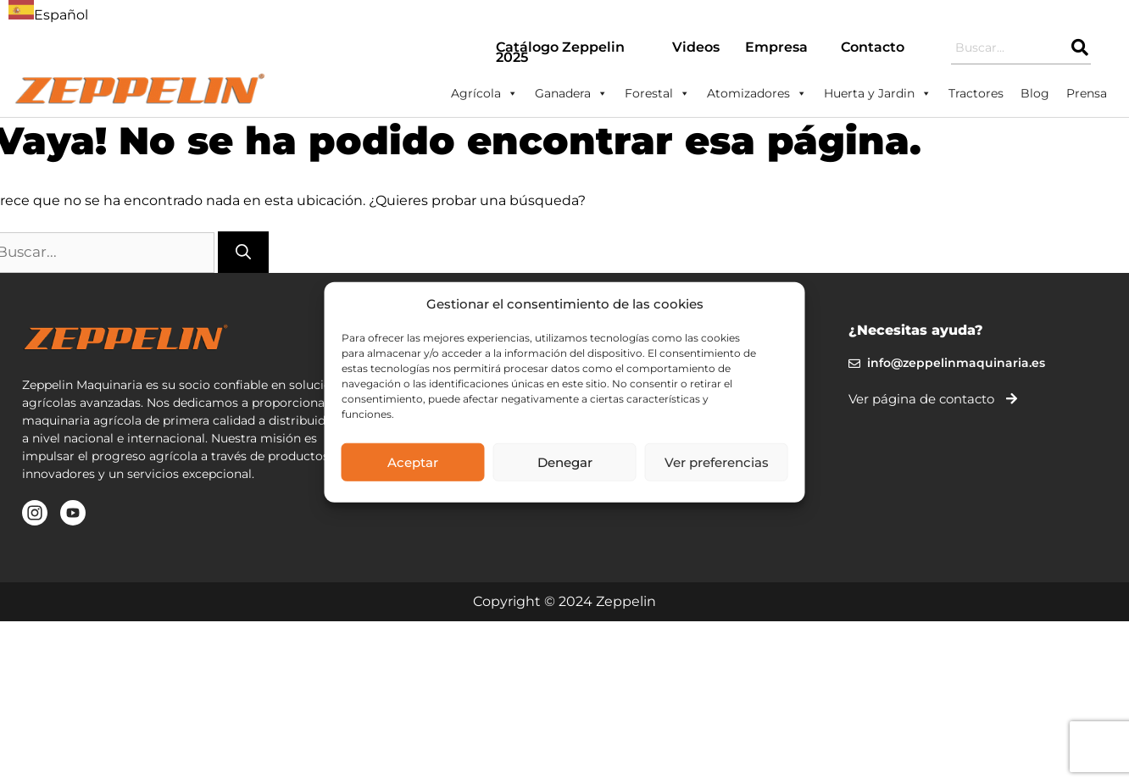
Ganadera (571, 93)
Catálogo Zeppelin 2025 (560, 52)
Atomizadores (757, 93)
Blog (1035, 93)
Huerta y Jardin (878, 93)
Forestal (657, 93)
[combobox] (48, 12)
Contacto (872, 47)
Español (48, 15)
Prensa (1086, 93)
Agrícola (484, 93)
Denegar (564, 461)
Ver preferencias (717, 461)
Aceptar (412, 461)
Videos (696, 47)
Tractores (976, 93)
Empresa (776, 47)
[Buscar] (243, 252)
